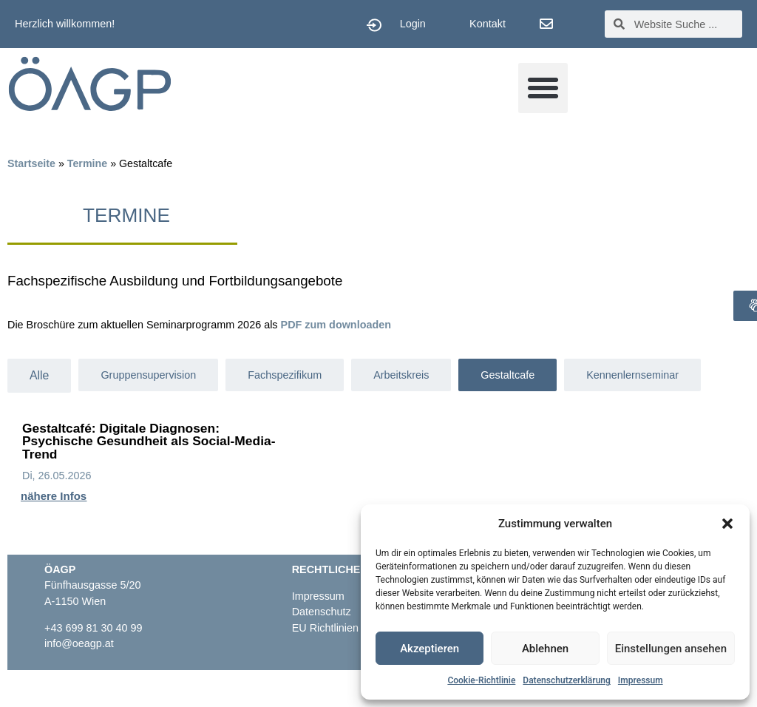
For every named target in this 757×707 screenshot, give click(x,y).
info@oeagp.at (79, 643)
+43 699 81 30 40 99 (93, 628)
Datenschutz (321, 612)
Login (413, 24)
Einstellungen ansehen (671, 648)
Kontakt (487, 24)
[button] (727, 523)
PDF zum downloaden (336, 325)
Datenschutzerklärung (567, 680)
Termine (87, 163)
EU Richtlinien (326, 628)
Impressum (640, 680)
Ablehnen (545, 648)
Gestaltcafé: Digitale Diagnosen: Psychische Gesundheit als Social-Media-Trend (148, 441)
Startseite (31, 163)
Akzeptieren (429, 648)
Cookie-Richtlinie (481, 680)
